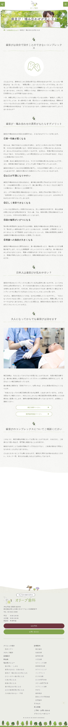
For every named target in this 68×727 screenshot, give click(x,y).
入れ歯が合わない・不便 (14, 693)
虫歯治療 (38, 652)
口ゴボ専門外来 (41, 680)
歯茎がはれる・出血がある (14, 669)
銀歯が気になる (10, 683)
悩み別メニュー (9, 663)
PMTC (37, 690)
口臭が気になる (10, 680)
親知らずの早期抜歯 (42, 697)
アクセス (37, 703)
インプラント (40, 673)
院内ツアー (9, 649)
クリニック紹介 (9, 646)
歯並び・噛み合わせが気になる (16, 673)
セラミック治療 (41, 663)
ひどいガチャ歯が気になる (14, 676)
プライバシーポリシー (42, 714)
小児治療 (38, 659)
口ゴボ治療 (39, 676)
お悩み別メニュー (12, 30)
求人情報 (37, 707)
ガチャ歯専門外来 (41, 683)
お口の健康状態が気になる (14, 690)
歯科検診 (38, 693)
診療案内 (37, 646)
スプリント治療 (41, 686)
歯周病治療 (39, 656)
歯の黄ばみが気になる (13, 686)
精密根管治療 (40, 666)
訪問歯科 (38, 700)
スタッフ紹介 (8, 652)
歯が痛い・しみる (11, 666)
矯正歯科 (38, 649)
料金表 (6, 659)
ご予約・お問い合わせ (42, 710)
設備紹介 (7, 656)
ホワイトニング (41, 669)
